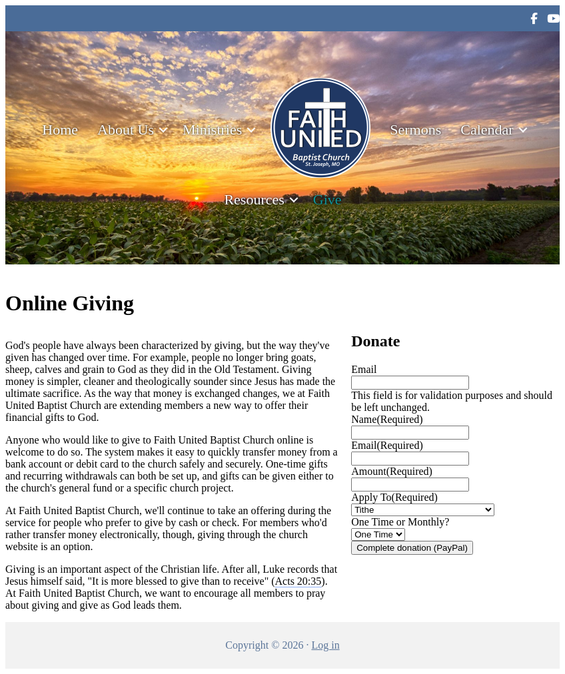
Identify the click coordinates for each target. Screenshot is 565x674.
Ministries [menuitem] (212, 129)
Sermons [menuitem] (415, 129)
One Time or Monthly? (400, 521)
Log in (325, 645)
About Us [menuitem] (125, 129)
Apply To (394, 497)
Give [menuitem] (327, 199)
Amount (391, 471)
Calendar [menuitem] (486, 129)
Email (363, 369)
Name (387, 419)
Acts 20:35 (298, 581)
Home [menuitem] (60, 129)
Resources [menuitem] (254, 199)
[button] (163, 130)
